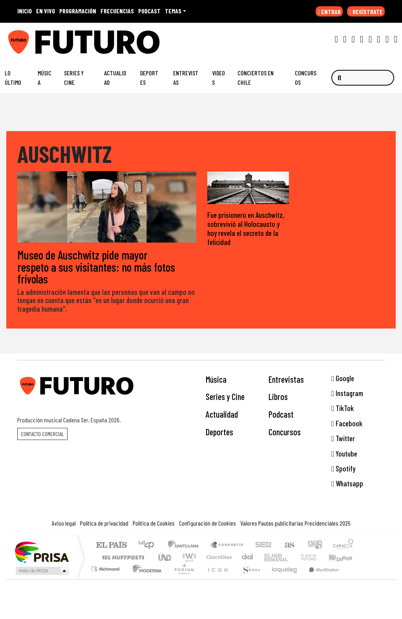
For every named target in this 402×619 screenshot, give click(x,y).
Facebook (346, 423)
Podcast (281, 414)
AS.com (288, 545)
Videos (218, 77)
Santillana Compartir (227, 545)
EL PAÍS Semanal (269, 557)
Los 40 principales (149, 545)
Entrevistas (185, 77)
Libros (278, 396)
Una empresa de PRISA (41, 551)
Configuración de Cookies (207, 523)
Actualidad (115, 77)
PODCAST (149, 11)
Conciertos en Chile (256, 77)
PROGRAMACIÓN (77, 11)
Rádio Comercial (354, 579)
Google (342, 378)
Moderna (145, 579)
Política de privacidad (104, 523)
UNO (165, 557)
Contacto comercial (42, 434)
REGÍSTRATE (366, 11)
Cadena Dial (316, 557)
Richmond (106, 579)
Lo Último (13, 77)
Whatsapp (347, 483)
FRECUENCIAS (117, 11)
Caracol (343, 545)
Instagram (347, 393)
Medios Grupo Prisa (41, 570)
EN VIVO (45, 11)
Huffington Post (122, 557)
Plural (182, 579)
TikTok (342, 408)
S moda (248, 579)
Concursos (305, 77)
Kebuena (344, 557)
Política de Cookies (154, 523)
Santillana (185, 545)
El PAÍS (111, 545)
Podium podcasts (106, 567)
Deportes (149, 77)
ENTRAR (329, 11)
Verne (292, 557)
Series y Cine (74, 77)
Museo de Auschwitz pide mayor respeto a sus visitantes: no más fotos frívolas (96, 267)
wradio (188, 557)
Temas (173, 11)
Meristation (319, 579)
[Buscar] (362, 78)
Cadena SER (263, 545)
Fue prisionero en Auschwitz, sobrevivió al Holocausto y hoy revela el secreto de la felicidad (245, 228)
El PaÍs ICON (216, 579)
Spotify (343, 468)
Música (44, 77)
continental (248, 557)
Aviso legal (64, 523)
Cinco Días (218, 557)
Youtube (344, 453)
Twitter (343, 438)
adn (314, 545)
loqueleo (282, 579)
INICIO (24, 11)
